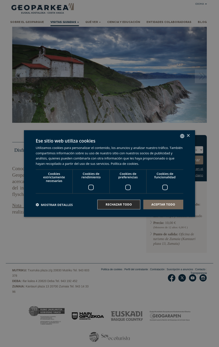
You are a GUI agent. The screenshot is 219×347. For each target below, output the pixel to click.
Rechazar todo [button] (119, 204)
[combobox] (182, 136)
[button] (54, 204)
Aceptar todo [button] (163, 204)
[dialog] (109, 173)
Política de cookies (124, 163)
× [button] (188, 135)
